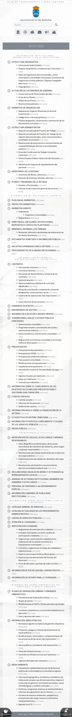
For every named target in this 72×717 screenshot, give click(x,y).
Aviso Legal (22, 714)
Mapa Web (50, 714)
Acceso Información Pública (66, 712)
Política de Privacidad (36, 714)
